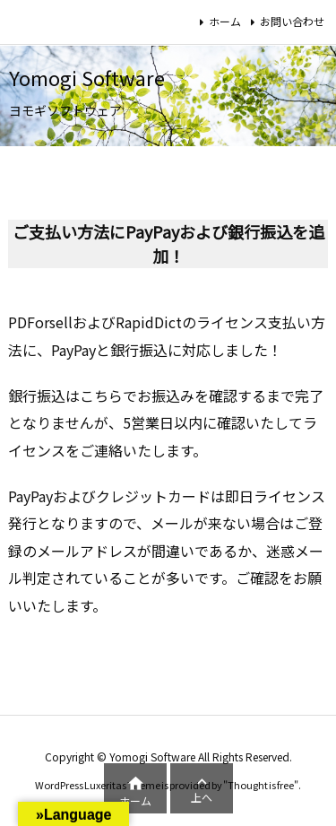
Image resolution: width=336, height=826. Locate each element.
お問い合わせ (292, 21)
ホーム (225, 21)
